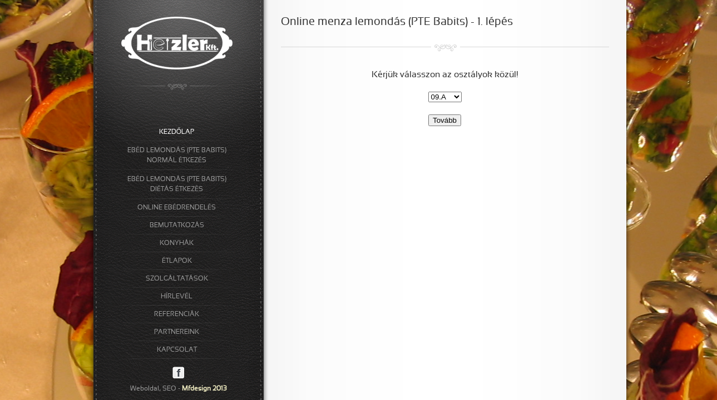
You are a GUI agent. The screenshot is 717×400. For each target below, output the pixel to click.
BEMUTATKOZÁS (177, 225)
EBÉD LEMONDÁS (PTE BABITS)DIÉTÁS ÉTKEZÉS (176, 184)
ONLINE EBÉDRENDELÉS (176, 207)
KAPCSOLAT (177, 350)
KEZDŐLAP (176, 132)
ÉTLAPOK (177, 261)
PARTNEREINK (176, 332)
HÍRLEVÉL (176, 296)
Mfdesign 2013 (204, 389)
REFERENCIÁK (176, 314)
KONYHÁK (177, 243)
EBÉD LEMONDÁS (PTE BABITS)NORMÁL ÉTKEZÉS (176, 155)
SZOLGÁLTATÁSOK (177, 279)
